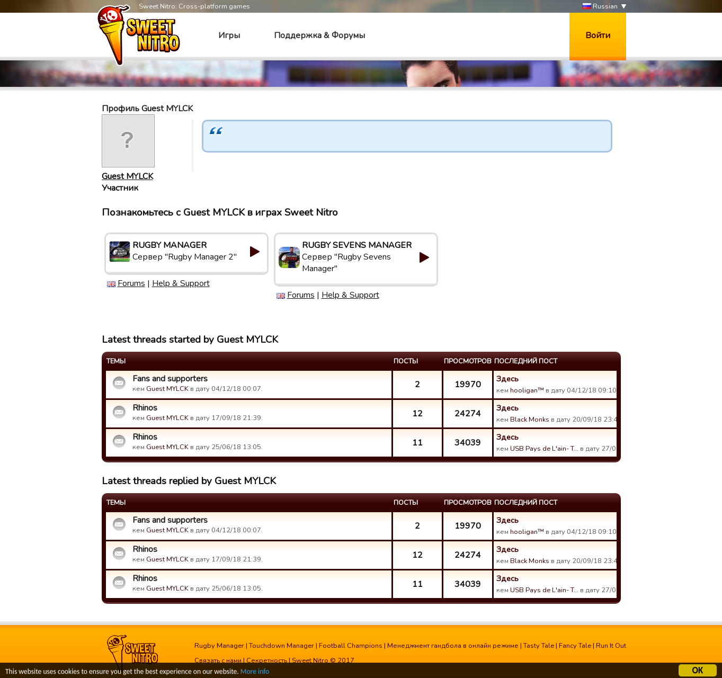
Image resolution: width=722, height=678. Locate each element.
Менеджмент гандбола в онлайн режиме (453, 645)
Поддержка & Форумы (319, 35)
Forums (131, 283)
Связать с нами (218, 660)
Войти (597, 35)
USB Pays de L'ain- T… (544, 448)
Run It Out (611, 645)
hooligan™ (527, 390)
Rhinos (144, 408)
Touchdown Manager (281, 645)
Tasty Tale (538, 645)
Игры (229, 35)
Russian (600, 7)
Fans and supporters (170, 378)
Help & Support (181, 283)
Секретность (266, 660)
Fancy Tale (575, 645)
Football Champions (350, 645)
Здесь (507, 378)
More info (254, 672)
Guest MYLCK (127, 176)
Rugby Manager (219, 645)
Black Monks (529, 419)
